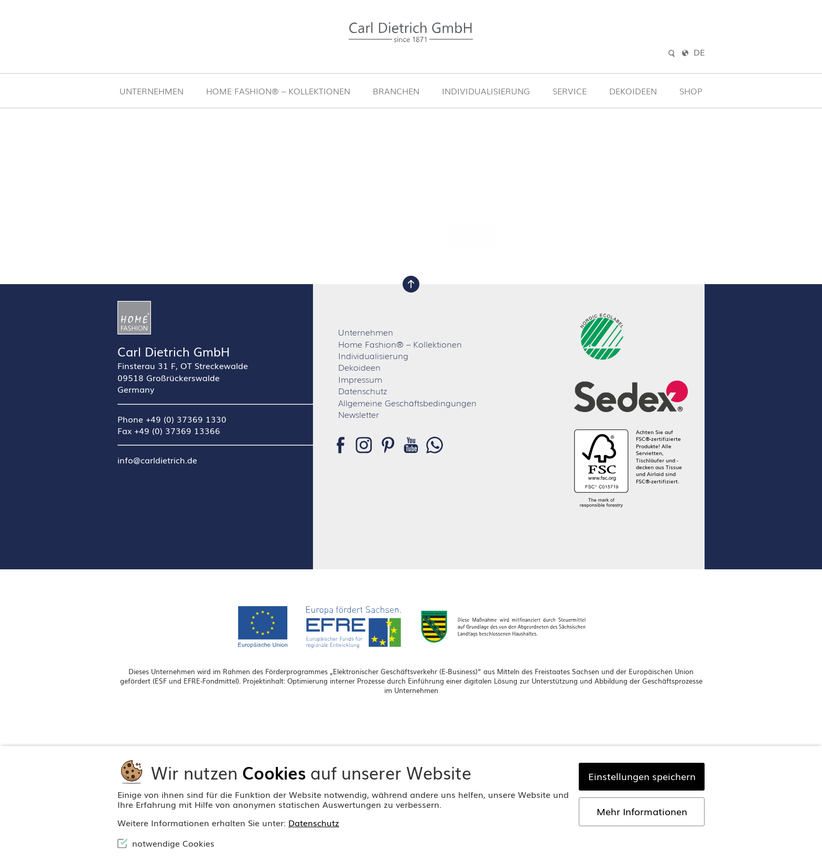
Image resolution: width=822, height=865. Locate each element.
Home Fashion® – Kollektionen (278, 90)
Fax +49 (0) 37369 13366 (168, 430)
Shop (690, 90)
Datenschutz (362, 390)
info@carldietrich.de (157, 460)
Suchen (472, 236)
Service (570, 90)
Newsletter (358, 414)
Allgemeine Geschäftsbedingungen (407, 402)
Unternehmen (151, 90)
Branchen (396, 90)
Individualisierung (486, 90)
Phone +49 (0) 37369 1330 (171, 419)
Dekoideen (633, 90)
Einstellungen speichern (642, 776)
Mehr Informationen (642, 811)
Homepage (507, 183)
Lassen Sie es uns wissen (348, 171)
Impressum (360, 379)
